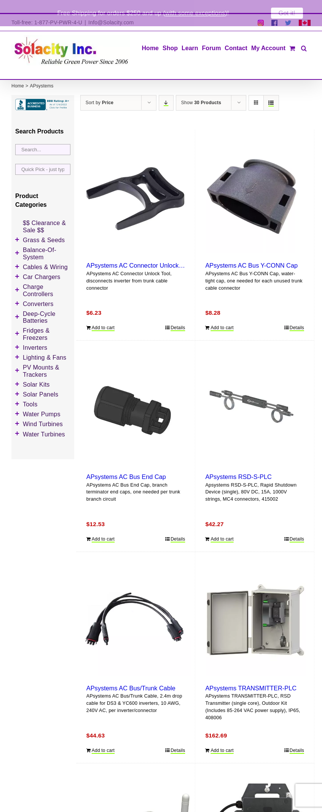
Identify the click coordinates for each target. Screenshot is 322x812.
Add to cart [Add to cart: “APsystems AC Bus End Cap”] (103, 526)
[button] (304, 34)
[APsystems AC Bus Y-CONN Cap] (254, 185)
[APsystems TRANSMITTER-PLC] (254, 608)
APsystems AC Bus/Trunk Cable (130, 675)
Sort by (99, 89)
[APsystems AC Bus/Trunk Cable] (136, 608)
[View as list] (271, 89)
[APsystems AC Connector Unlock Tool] (136, 185)
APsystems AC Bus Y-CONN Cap (251, 252)
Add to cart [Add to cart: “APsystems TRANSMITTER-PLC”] (221, 737)
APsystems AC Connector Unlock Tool (139, 252)
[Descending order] (166, 90)
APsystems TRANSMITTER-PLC (250, 675)
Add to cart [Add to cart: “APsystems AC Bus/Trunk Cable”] (103, 737)
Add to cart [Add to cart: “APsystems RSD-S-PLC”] (221, 526)
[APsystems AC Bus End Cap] (136, 397)
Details (178, 314)
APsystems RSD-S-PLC (238, 463)
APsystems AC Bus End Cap (126, 463)
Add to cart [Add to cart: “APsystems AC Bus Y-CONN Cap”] (221, 314)
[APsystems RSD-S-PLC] (254, 397)
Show (201, 89)
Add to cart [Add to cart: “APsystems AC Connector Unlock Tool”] (103, 314)
